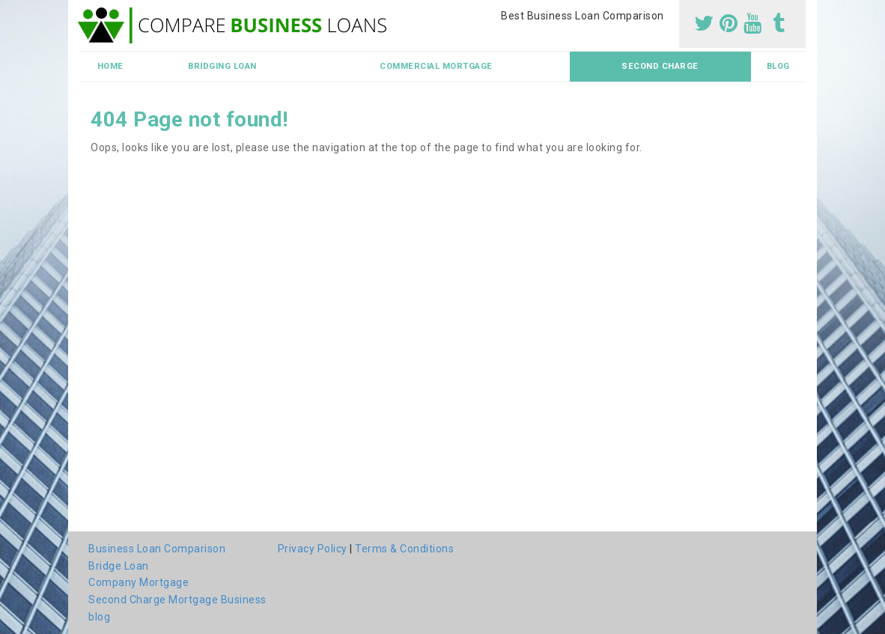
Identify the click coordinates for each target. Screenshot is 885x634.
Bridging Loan (222, 66)
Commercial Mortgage (436, 66)
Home (110, 66)
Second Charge (660, 66)
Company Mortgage (138, 582)
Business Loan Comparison (156, 549)
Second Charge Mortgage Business (177, 600)
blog (778, 66)
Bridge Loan (118, 566)
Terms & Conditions (404, 549)
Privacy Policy (312, 549)
